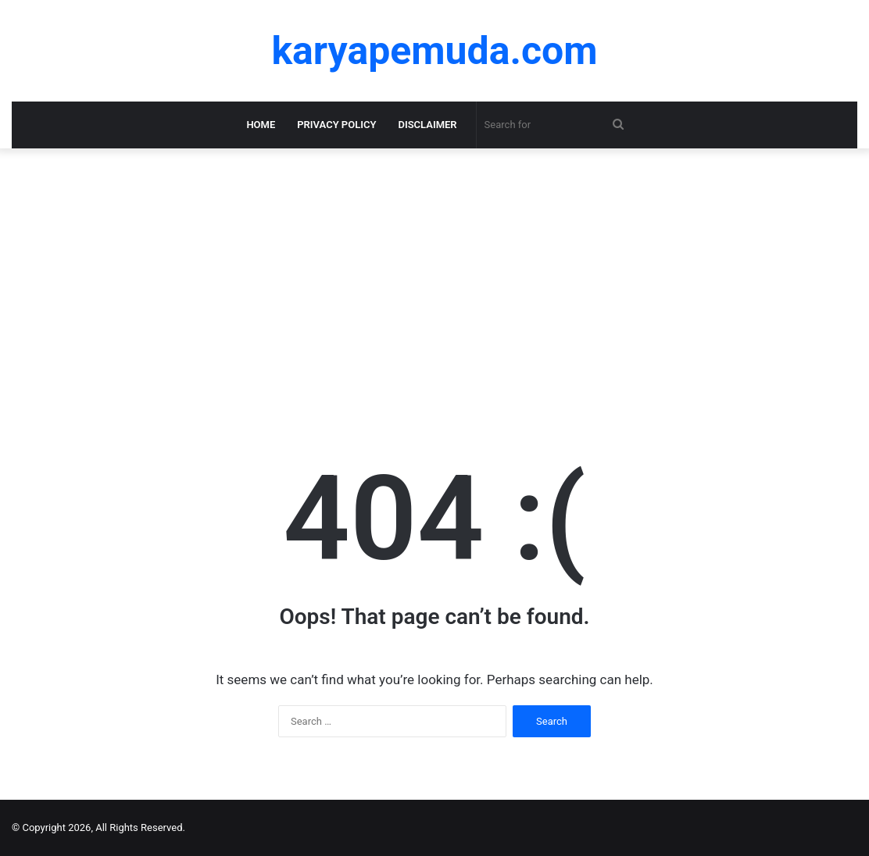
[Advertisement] (434, 281)
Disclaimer (427, 124)
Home (260, 124)
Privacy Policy (336, 124)
